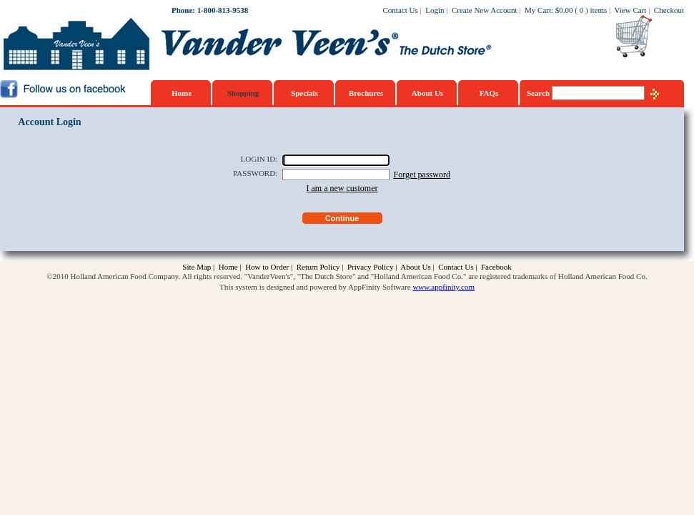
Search (539, 93)
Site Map (196, 267)
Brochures (366, 93)
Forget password (421, 175)
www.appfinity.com (443, 287)
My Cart (538, 10)
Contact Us (400, 10)
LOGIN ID (258, 158)
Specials (304, 93)
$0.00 (564, 10)
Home (182, 93)
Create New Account (484, 10)
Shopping (243, 93)
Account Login (49, 122)
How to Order (267, 267)
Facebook (496, 267)
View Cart (631, 10)
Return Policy (318, 267)
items (598, 10)
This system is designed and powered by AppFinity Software (315, 287)
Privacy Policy (370, 267)
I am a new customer (342, 188)
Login (434, 10)
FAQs (489, 93)
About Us (427, 93)
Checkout (669, 10)
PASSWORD (254, 173)
